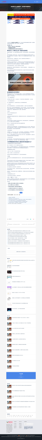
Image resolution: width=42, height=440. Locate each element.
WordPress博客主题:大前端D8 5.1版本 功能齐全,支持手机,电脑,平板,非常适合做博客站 (23, 397)
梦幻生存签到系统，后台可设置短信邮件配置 (18, 308)
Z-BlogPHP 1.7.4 (23, 438)
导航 (13, 416)
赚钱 (28, 415)
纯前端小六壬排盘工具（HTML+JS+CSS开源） (18, 292)
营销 (26, 415)
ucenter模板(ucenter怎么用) (16, 360)
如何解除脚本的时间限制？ (12, 47)
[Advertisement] (21, 32)
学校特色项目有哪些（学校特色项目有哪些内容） (15, 186)
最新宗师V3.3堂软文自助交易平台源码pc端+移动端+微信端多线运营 (21, 385)
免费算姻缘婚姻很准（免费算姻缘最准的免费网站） (13, 225)
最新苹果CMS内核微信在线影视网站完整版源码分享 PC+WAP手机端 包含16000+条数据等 (21, 232)
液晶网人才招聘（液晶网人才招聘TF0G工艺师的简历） (16, 183)
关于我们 (15, 423)
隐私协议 (20, 423)
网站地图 (15, 426)
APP (11, 415)
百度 (32, 415)
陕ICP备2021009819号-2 (21, 435)
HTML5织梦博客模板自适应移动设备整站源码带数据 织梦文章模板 (17, 236)
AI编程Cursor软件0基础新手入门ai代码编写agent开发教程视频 (21, 297)
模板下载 (18, 415)
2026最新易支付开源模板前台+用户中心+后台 (18, 281)
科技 (11, 416)
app (19, 416)
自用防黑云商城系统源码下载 (16, 276)
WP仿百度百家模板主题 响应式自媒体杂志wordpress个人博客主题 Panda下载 (19, 242)
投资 (22, 415)
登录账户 (19, 251)
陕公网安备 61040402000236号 (30, 435)
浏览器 (23, 416)
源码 (24, 415)
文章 (17, 416)
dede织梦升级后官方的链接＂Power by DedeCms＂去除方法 (20, 317)
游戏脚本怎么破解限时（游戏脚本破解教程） (17, 203)
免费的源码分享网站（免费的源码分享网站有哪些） (19, 344)
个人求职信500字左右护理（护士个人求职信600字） (15, 188)
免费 (25, 416)
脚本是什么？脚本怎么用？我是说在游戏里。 (14, 46)
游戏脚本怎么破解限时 (15, 42)
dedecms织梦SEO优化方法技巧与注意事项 (18, 328)
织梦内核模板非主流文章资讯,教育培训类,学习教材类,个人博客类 (17, 235)
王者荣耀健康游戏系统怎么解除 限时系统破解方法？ (15, 48)
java (20, 415)
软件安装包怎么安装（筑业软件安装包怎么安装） (28, 224)
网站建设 (28, 416)
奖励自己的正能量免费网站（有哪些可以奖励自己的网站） (20, 349)
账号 (11, 177)
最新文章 (15, 427)
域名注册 (30, 416)
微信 (19, 194)
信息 (14, 194)
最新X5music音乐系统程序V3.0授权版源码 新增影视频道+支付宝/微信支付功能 (19, 233)
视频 (9, 415)
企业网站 (14, 415)
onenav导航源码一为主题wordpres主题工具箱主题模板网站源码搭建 (21, 287)
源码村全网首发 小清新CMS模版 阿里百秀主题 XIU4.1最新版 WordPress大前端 (19, 230)
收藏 (21, 192)
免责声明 (20, 426)
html (21, 416)
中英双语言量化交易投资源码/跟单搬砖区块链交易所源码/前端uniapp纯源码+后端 (23, 261)
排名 (9, 416)
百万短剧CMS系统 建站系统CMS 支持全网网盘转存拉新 (20, 303)
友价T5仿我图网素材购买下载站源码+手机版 (18, 390)
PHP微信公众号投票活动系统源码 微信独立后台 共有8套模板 (16, 239)
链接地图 (20, 427)
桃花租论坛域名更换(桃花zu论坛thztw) (17, 355)
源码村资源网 (9, 203)
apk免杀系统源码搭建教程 (15, 265)
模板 (15, 416)
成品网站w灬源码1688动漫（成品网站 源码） (18, 333)
